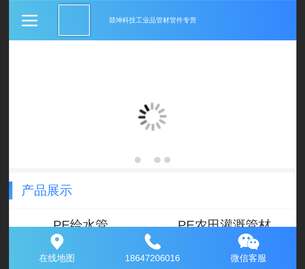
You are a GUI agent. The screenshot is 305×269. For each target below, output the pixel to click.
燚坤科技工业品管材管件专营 (152, 20)
